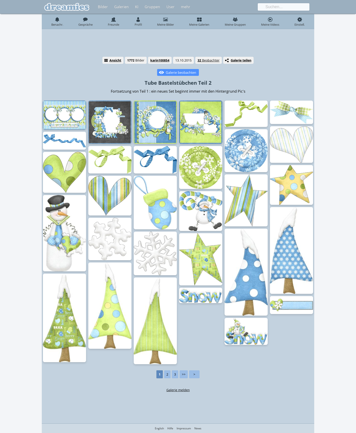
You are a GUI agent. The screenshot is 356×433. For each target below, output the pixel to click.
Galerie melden (178, 390)
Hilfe (170, 428)
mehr (185, 6)
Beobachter (209, 60)
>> (183, 374)
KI (136, 6)
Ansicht (115, 60)
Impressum (184, 428)
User (170, 6)
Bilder (103, 6)
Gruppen (152, 6)
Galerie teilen (241, 60)
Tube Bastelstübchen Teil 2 (178, 82)
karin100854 (159, 60)
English (159, 428)
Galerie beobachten (181, 72)
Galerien (121, 6)
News (197, 428)
